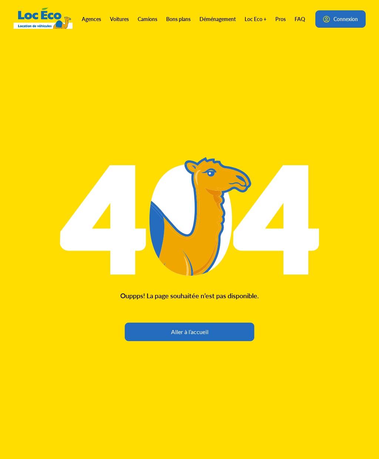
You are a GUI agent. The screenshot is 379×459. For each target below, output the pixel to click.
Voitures (119, 19)
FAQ (300, 19)
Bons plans (178, 19)
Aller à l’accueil (189, 331)
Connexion (340, 19)
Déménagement (217, 19)
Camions (147, 19)
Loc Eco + (255, 19)
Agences (91, 19)
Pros (280, 19)
